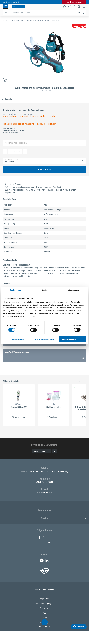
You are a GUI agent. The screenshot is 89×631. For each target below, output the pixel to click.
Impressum (44, 599)
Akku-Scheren (56, 20)
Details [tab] (44, 290)
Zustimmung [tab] (15, 290)
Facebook (44, 537)
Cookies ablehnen (16, 339)
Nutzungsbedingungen (44, 603)
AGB (44, 613)
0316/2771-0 (26, 471)
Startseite (6, 20)
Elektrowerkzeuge (17, 20)
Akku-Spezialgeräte (43, 20)
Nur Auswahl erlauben (44, 339)
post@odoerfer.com (44, 492)
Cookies (44, 617)
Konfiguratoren (18, 6)
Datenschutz (44, 608)
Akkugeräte (30, 20)
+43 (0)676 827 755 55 (44, 482)
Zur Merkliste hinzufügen (12, 159)
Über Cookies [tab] (73, 290)
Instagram (44, 542)
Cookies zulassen (68, 339)
